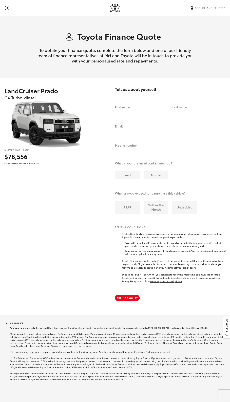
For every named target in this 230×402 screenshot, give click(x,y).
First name (122, 107)
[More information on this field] (192, 8)
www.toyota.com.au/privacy (166, 281)
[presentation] (115, 8)
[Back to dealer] (6, 8)
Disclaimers (16, 322)
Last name (179, 107)
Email (119, 126)
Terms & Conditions (130, 227)
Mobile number (126, 145)
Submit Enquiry (127, 298)
